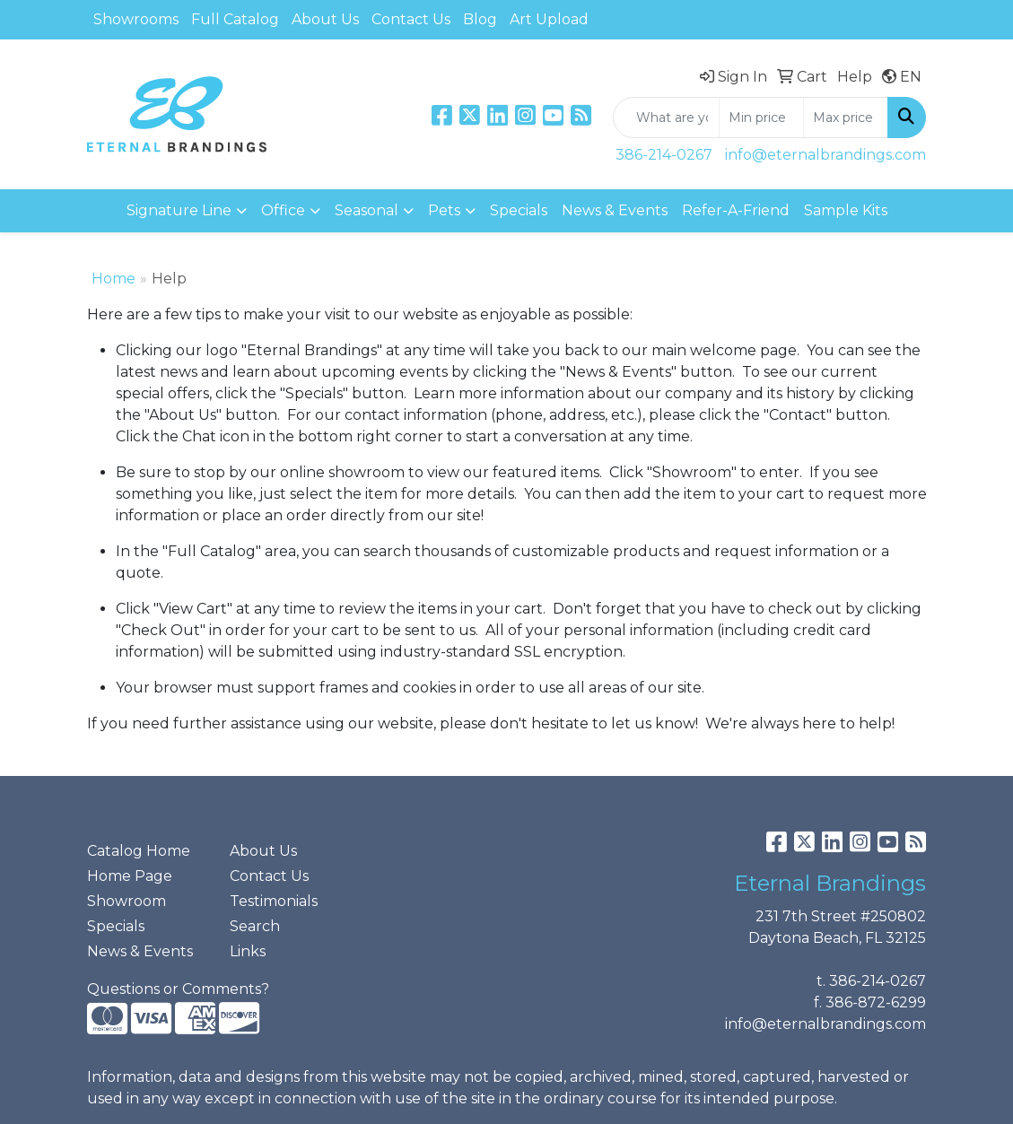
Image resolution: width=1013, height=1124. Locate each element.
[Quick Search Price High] (845, 117)
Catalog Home (138, 850)
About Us (325, 19)
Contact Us (410, 19)
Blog (480, 19)
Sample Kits (845, 210)
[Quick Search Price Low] (761, 117)
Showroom (126, 901)
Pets (444, 210)
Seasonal (366, 210)
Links (248, 951)
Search (255, 926)
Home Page (129, 875)
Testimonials (274, 901)
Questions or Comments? (178, 989)
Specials (518, 210)
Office (283, 210)
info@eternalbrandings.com (825, 154)
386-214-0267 (664, 154)
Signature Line (179, 210)
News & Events (615, 210)
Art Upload (549, 19)
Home (113, 278)
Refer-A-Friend (736, 210)
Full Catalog (235, 19)
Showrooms (136, 19)
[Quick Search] (666, 117)
